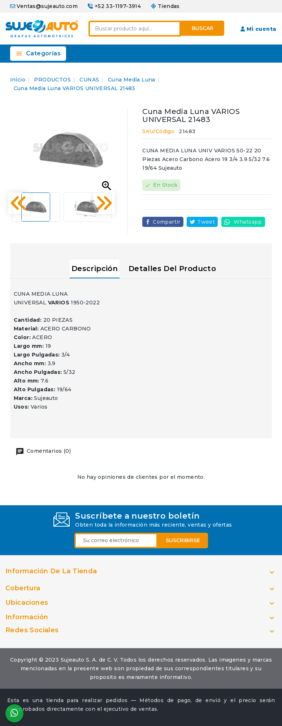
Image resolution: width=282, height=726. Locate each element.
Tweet (206, 222)
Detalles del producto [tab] (172, 268)
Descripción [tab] (94, 268)
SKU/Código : (159, 131)
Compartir (167, 222)
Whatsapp (248, 222)
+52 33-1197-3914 (118, 6)
